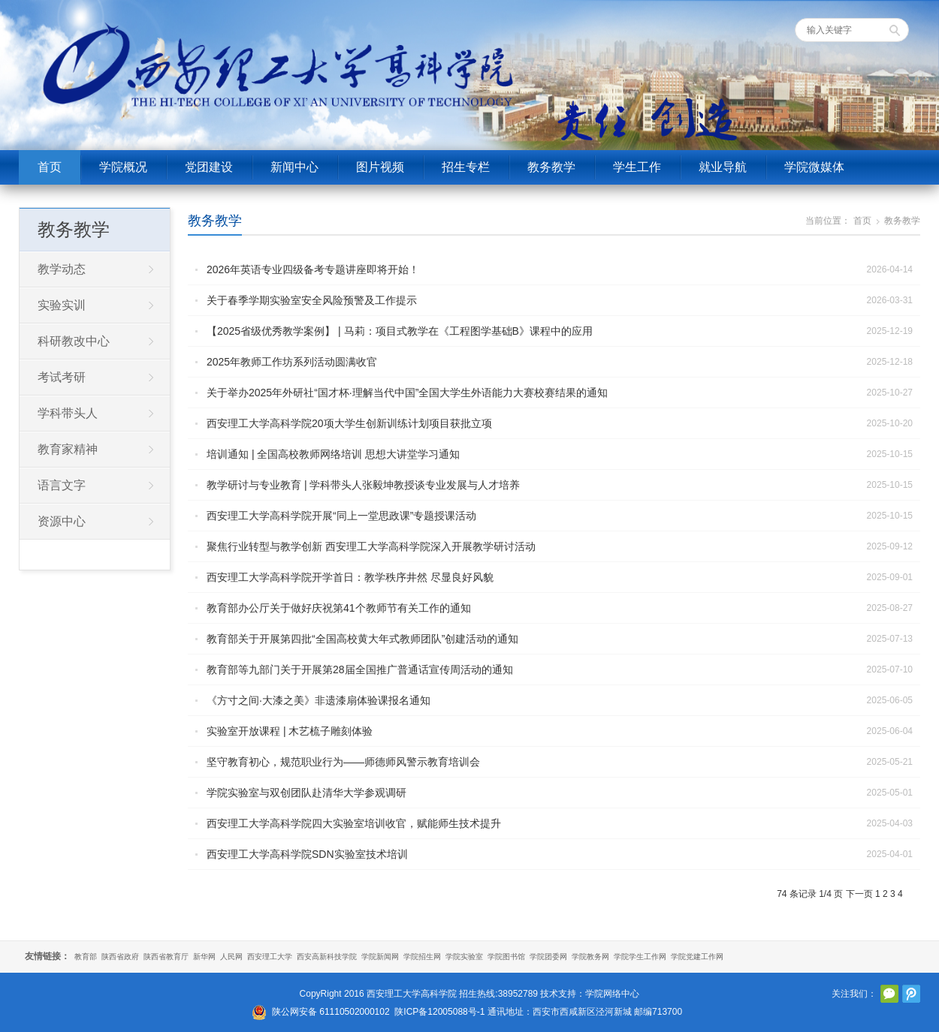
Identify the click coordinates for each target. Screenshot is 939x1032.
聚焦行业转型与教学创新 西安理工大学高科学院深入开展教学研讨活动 (371, 546)
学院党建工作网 (697, 956)
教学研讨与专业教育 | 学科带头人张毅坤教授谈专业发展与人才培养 (363, 485)
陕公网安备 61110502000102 (331, 1011)
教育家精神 (68, 449)
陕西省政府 (120, 956)
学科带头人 (68, 413)
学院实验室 (464, 956)
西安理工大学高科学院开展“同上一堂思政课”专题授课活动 (341, 516)
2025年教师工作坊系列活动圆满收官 (292, 362)
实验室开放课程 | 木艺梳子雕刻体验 (290, 731)
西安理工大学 (269, 956)
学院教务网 (590, 956)
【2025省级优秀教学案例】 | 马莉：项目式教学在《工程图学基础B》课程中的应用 (400, 331)
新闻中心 (294, 167)
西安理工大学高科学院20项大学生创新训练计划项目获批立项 (349, 423)
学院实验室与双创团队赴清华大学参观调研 (306, 793)
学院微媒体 (814, 167)
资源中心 (62, 521)
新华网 (204, 956)
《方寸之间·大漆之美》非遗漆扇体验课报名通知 (318, 700)
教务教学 (551, 167)
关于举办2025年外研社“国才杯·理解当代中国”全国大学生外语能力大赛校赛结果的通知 (407, 393)
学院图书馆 (506, 956)
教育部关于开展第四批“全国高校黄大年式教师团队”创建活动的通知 (362, 639)
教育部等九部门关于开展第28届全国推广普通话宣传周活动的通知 (360, 669)
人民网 (231, 956)
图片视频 (380, 167)
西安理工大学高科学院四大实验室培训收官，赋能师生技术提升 (354, 823)
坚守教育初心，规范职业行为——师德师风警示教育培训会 (343, 762)
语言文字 (62, 485)
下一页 (859, 894)
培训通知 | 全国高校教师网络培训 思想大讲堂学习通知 (333, 454)
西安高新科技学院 (327, 956)
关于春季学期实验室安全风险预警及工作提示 (312, 300)
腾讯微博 (911, 994)
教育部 (85, 956)
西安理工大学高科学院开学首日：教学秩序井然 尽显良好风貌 (350, 577)
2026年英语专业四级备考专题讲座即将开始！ (313, 269)
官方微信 (889, 994)
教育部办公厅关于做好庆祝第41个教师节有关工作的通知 (339, 608)
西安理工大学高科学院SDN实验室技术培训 (307, 854)
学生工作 (637, 167)
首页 (50, 167)
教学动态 (62, 269)
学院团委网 (548, 956)
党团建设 (209, 167)
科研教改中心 (74, 341)
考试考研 (62, 377)
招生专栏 (466, 167)
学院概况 (123, 167)
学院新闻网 (380, 956)
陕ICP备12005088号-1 (439, 1011)
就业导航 (723, 167)
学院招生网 (422, 956)
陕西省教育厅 (166, 956)
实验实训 (62, 305)
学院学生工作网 (640, 956)
